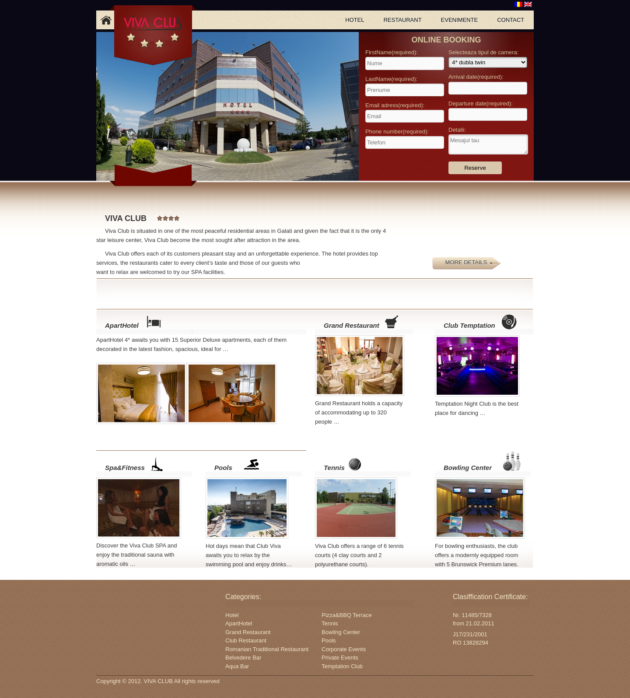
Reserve (475, 168)
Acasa (106, 20)
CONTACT (510, 20)
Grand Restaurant (351, 325)
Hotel (231, 615)
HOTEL (354, 20)
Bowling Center (468, 467)
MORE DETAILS (466, 262)
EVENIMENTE (459, 20)
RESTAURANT (402, 20)
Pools (223, 467)
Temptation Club (342, 666)
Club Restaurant (245, 640)
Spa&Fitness (125, 467)
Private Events (340, 657)
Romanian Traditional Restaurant (266, 649)
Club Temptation (469, 325)
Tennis (334, 467)
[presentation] (405, 163)
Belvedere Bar (243, 657)
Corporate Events (344, 649)
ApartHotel (122, 325)
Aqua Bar (237, 666)
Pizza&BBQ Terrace (347, 615)
